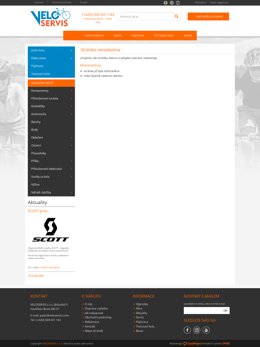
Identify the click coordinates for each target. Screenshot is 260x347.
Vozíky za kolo (52, 177)
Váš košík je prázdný (209, 16)
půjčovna (37, 66)
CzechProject (192, 343)
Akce (139, 308)
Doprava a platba (96, 308)
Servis (140, 317)
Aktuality (141, 313)
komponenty (52, 91)
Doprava (39, 2)
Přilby (52, 161)
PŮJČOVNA (138, 35)
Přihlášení (201, 2)
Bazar (188, 35)
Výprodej (142, 304)
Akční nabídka (94, 35)
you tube (178, 3)
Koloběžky (52, 106)
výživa (35, 184)
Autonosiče (52, 114)
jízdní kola (52, 50)
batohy (36, 122)
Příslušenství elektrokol (52, 169)
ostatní (52, 145)
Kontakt (84, 2)
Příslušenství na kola (52, 98)
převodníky (38, 153)
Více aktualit (36, 276)
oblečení (52, 137)
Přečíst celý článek (50, 267)
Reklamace (92, 322)
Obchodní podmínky (61, 2)
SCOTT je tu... (39, 210)
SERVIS (118, 35)
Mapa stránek (94, 331)
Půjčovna (142, 322)
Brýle (34, 130)
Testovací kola (164, 35)
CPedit (226, 343)
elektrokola (52, 58)
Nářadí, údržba (52, 192)
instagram (172, 3)
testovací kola (40, 74)
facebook (166, 3)
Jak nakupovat (94, 313)
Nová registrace (219, 2)
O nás (88, 304)
